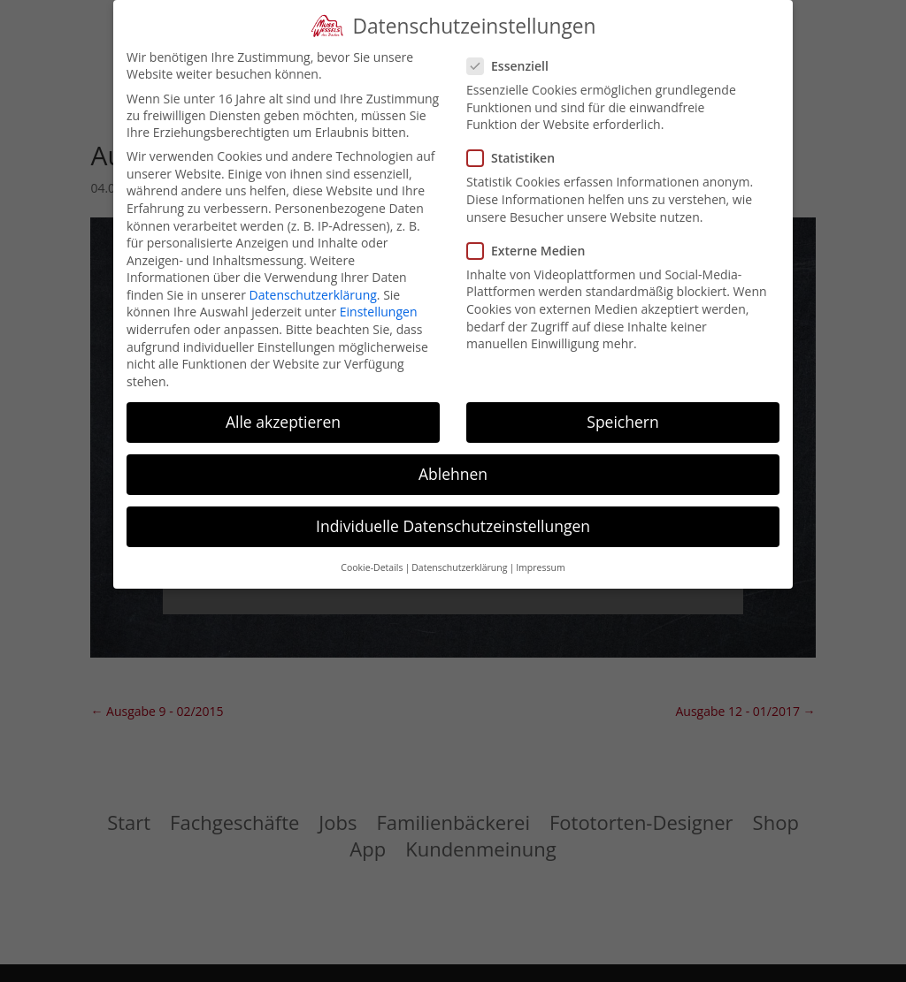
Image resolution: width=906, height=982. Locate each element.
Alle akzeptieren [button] (283, 421)
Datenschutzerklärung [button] (459, 567)
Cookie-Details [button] (372, 567)
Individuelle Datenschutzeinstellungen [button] (453, 526)
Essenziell (515, 65)
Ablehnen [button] (453, 473)
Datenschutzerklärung (313, 294)
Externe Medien (533, 250)
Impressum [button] (540, 567)
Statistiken (518, 157)
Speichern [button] (622, 421)
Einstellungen (379, 311)
